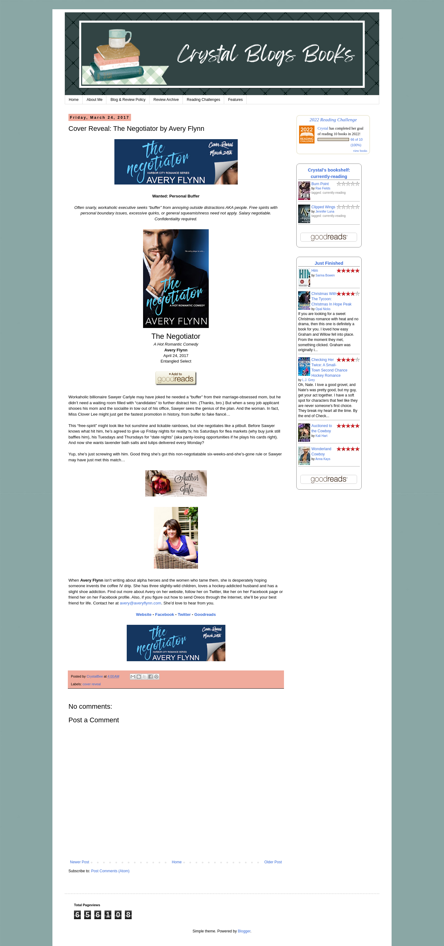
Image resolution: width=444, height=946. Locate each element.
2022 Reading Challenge (333, 119)
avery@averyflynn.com (140, 603)
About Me (94, 100)
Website (143, 614)
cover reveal (92, 684)
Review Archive (166, 100)
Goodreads (205, 614)
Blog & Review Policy (127, 100)
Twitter (184, 614)
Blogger (244, 931)
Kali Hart (321, 436)
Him (314, 270)
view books (360, 150)
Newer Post (79, 862)
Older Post (273, 862)
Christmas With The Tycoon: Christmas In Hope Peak (331, 299)
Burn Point (320, 184)
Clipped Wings (323, 207)
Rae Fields (322, 188)
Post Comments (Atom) (110, 871)
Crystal (323, 128)
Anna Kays (322, 459)
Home (74, 100)
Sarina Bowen (325, 275)
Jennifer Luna (324, 211)
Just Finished (329, 263)
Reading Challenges (203, 100)
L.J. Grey (308, 380)
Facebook (164, 614)
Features (235, 100)
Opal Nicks (322, 309)
